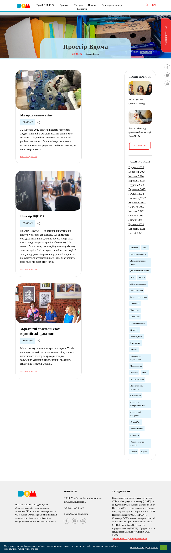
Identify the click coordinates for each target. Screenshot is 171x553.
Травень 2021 (136, 224)
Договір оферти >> (137, 538)
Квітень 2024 (136, 176)
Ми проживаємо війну (36, 115)
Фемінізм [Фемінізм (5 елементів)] (134, 435)
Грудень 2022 (136, 193)
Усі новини (140, 145)
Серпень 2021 (137, 215)
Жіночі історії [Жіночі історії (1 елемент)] (136, 290)
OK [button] (163, 547)
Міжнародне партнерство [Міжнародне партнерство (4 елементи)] (136, 358)
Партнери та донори (112, 5)
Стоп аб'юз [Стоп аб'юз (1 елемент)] (135, 422)
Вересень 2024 (137, 171)
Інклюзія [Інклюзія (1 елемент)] (134, 247)
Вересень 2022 (137, 202)
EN (154, 4)
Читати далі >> (28, 156)
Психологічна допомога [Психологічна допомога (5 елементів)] (136, 387)
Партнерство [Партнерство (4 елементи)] (136, 366)
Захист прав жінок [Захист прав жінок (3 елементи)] (138, 297)
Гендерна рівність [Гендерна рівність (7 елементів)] (138, 254)
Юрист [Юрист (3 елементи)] (144, 451)
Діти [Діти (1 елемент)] (132, 277)
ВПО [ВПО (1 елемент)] (145, 247)
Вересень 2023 (137, 189)
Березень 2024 (137, 180)
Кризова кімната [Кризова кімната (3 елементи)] (137, 323)
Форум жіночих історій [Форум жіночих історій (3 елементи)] (137, 443)
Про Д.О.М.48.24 (45, 5)
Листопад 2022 (137, 198)
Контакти (82, 9)
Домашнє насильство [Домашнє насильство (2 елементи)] (139, 270)
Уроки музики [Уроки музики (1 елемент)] (136, 428)
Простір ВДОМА (32, 216)
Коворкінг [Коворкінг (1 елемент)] (135, 303)
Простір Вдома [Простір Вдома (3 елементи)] (137, 379)
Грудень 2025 (136, 167)
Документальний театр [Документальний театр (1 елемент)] (138, 262)
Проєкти (64, 5)
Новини (92, 5)
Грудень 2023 (136, 184)
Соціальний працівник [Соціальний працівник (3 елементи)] (135, 414)
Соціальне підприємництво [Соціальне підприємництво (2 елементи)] (137, 404)
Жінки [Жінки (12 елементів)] (142, 277)
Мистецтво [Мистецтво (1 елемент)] (135, 343)
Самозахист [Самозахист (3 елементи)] (135, 395)
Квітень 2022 (136, 211)
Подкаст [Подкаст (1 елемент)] (134, 372)
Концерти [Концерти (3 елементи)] (134, 310)
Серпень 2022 (137, 206)
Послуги (78, 5)
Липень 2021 (136, 219)
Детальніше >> (119, 538)
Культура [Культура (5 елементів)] (134, 330)
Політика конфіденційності (144, 547)
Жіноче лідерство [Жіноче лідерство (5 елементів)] (138, 284)
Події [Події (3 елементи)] (144, 372)
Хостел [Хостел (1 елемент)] (133, 451)
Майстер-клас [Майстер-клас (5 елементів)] (136, 336)
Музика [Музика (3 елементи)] (133, 349)
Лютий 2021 (136, 233)
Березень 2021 (137, 228)
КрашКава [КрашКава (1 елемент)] (135, 316)
